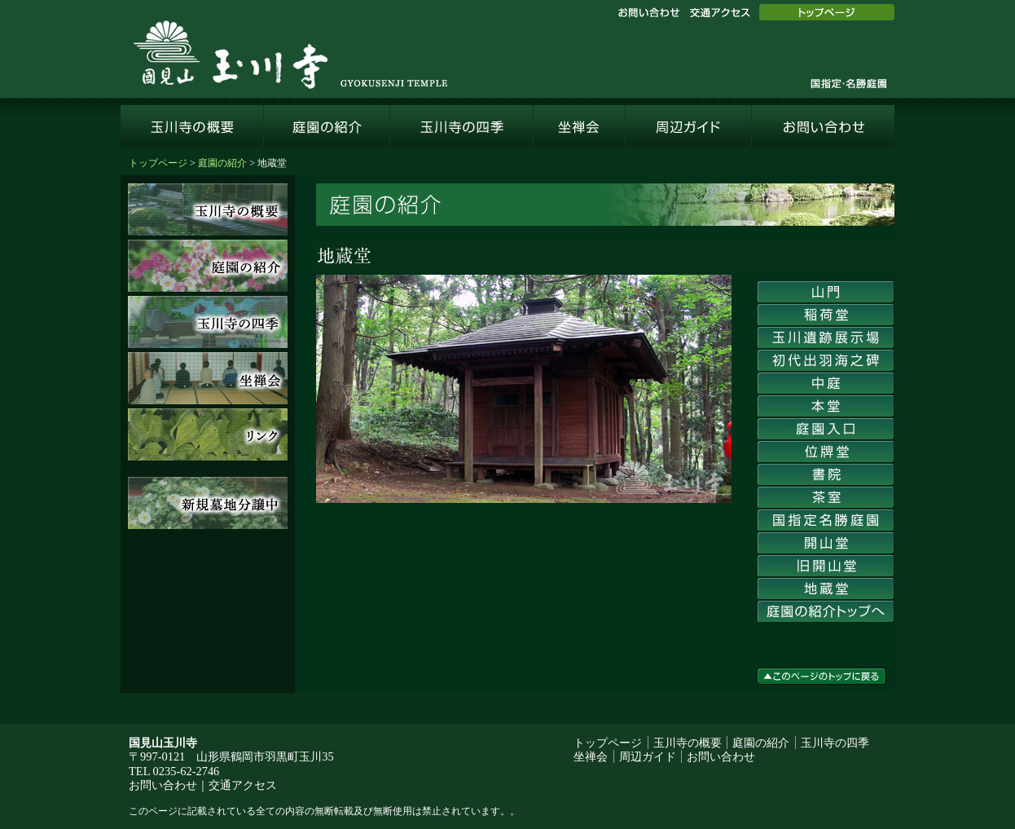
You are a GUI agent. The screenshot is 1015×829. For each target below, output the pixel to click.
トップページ (826, 12)
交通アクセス (719, 13)
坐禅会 (580, 126)
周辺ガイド (689, 126)
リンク (208, 434)
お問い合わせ (648, 13)
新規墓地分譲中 (208, 503)
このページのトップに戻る (821, 676)
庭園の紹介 (327, 126)
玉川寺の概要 (192, 126)
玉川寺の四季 (462, 126)
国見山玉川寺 (290, 51)
